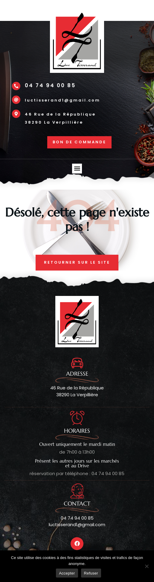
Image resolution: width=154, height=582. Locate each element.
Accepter (67, 573)
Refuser (91, 573)
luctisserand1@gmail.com (62, 100)
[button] (77, 168)
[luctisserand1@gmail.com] (16, 100)
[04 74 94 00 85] (16, 86)
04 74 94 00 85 (50, 85)
